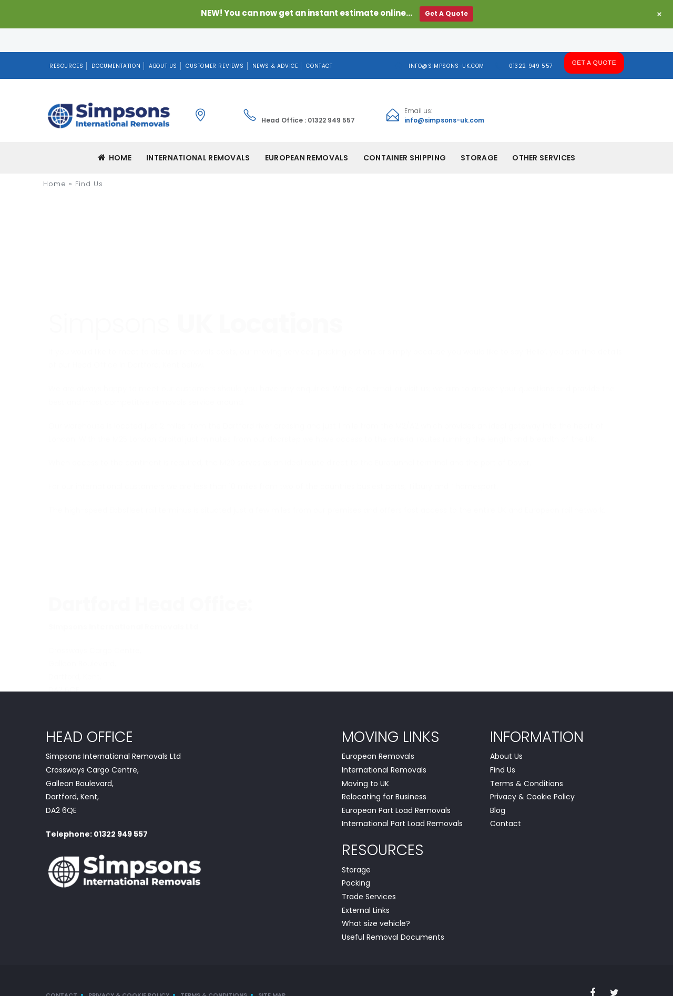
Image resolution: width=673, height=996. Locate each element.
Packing (356, 860)
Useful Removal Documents (393, 913)
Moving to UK (365, 760)
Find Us (502, 746)
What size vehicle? (376, 900)
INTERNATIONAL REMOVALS (198, 134)
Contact (319, 42)
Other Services (543, 134)
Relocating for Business (384, 773)
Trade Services (369, 873)
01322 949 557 (532, 42)
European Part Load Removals (396, 786)
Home (115, 134)
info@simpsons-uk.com (447, 42)
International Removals (384, 746)
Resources (66, 42)
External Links (366, 886)
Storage (479, 134)
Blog (497, 786)
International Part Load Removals (402, 800)
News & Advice (275, 42)
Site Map (271, 972)
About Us (163, 42)
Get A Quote (594, 41)
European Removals (378, 733)
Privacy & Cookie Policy (532, 773)
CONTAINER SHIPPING (404, 134)
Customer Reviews (215, 42)
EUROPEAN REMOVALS (307, 134)
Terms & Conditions (526, 760)
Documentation (115, 42)
